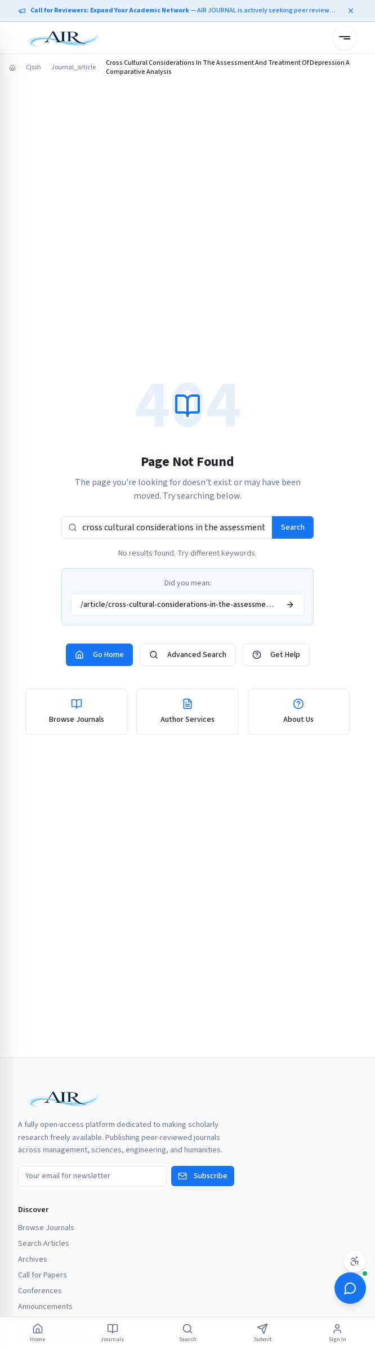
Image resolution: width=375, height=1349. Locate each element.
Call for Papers (42, 1275)
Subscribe (202, 1176)
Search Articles (43, 1243)
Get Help (276, 654)
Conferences (40, 1291)
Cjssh (33, 67)
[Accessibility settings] (354, 1261)
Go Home (99, 654)
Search (293, 527)
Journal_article (73, 67)
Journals (112, 1333)
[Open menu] (344, 37)
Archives (32, 1259)
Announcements (45, 1306)
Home (37, 1333)
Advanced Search (187, 654)
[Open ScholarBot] (350, 1288)
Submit (262, 1333)
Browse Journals (46, 1227)
